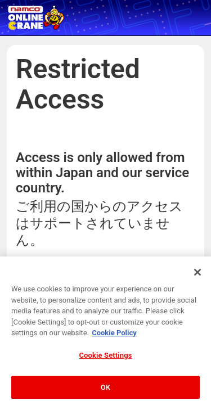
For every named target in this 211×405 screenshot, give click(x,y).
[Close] (197, 274)
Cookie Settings (105, 357)
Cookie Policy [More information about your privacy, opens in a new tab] (114, 335)
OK (105, 389)
